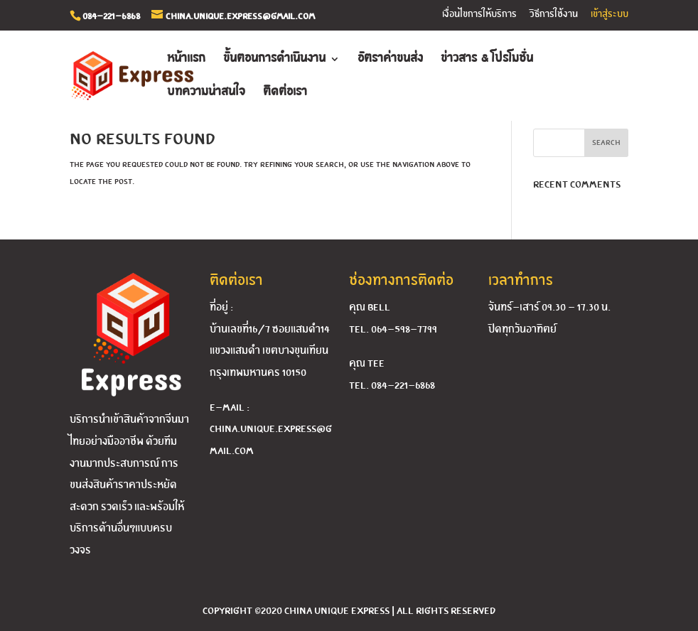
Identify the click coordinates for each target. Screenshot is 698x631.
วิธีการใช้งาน (554, 14)
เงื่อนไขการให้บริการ (479, 14)
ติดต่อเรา (285, 92)
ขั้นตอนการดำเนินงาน (274, 59)
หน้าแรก (186, 59)
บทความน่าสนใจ (206, 92)
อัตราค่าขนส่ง (390, 59)
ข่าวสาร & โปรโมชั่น (487, 59)
